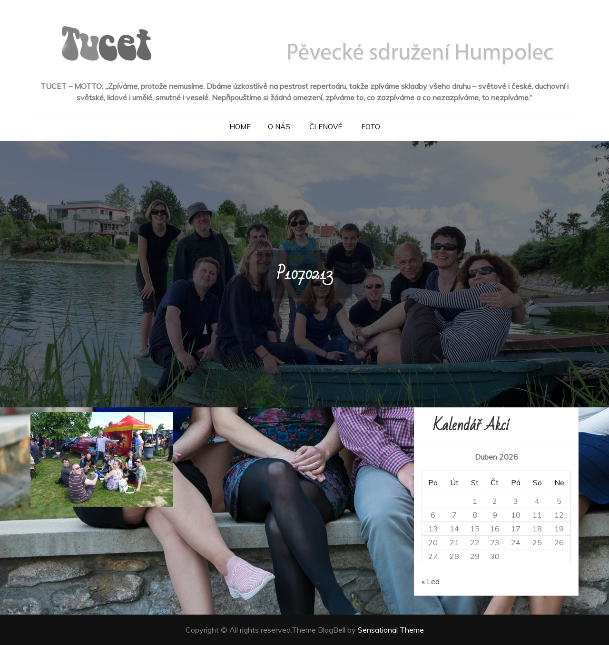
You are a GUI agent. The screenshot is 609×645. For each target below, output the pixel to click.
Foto (370, 126)
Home (240, 126)
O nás (279, 126)
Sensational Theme (391, 630)
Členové (325, 126)
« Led (431, 581)
